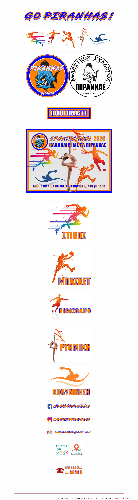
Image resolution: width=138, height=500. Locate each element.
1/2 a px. (88, 499)
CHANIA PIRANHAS (122, 499)
